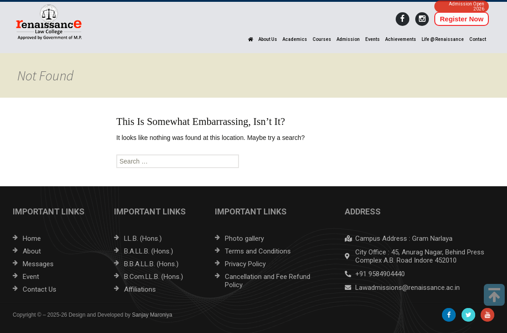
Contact (477, 39)
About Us (267, 39)
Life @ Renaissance (443, 39)
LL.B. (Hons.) (143, 238)
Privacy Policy (245, 264)
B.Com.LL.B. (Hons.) (153, 277)
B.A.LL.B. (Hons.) (148, 251)
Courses (322, 39)
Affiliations (140, 289)
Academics (295, 39)
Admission (348, 39)
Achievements (400, 39)
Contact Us (39, 289)
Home (32, 238)
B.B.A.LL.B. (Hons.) (151, 264)
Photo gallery (244, 238)
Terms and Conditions (258, 251)
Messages (38, 264)
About (32, 251)
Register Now (461, 19)
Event (31, 277)
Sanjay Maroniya (152, 315)
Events (372, 39)
